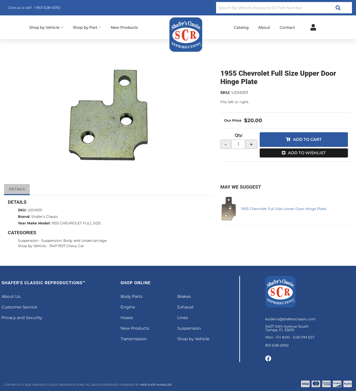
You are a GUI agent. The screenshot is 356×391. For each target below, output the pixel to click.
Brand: (24, 216)
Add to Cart (307, 139)
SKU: (225, 92)
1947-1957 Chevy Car (66, 246)
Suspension (28, 240)
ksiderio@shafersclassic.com (290, 319)
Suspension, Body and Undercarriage (74, 240)
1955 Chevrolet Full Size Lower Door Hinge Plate (283, 208)
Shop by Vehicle (32, 246)
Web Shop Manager (156, 384)
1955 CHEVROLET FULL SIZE (76, 223)
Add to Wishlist (307, 152)
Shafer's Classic (44, 216)
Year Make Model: (34, 223)
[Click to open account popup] (313, 27)
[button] (284, 7)
